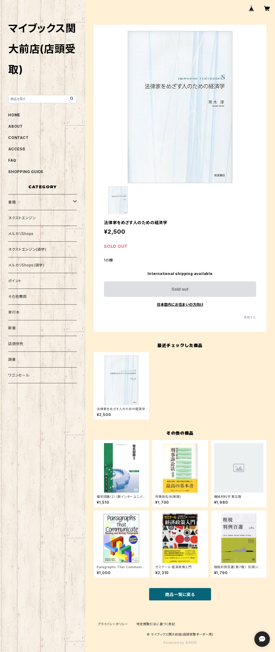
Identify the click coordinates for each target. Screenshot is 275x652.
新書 (12, 328)
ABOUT (15, 126)
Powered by (180, 643)
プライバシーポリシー (113, 624)
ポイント (14, 281)
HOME (14, 115)
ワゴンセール (18, 375)
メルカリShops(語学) (26, 265)
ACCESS (16, 149)
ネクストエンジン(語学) (27, 249)
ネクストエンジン (22, 218)
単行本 (14, 312)
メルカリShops (21, 233)
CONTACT (18, 137)
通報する (250, 317)
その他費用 (17, 296)
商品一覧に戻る (180, 594)
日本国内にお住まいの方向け (180, 304)
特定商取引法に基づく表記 (155, 624)
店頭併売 (15, 343)
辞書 (12, 359)
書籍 (12, 202)
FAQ (12, 160)
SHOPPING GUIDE (26, 171)
